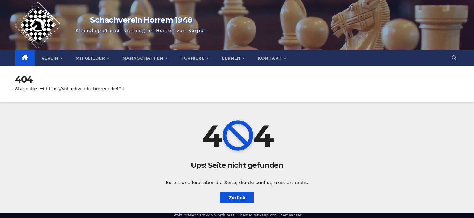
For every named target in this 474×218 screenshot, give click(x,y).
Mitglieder (91, 58)
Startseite (26, 88)
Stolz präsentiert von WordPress (203, 215)
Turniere (193, 58)
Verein (50, 58)
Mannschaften (143, 58)
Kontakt (270, 58)
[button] (454, 58)
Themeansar (290, 215)
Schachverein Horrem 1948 (141, 20)
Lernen (232, 58)
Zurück (237, 197)
